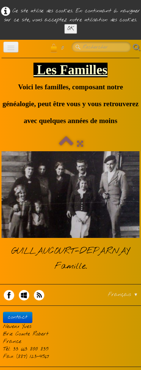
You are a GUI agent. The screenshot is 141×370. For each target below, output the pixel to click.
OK (70, 28)
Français (123, 294)
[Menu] (10, 47)
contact (17, 317)
